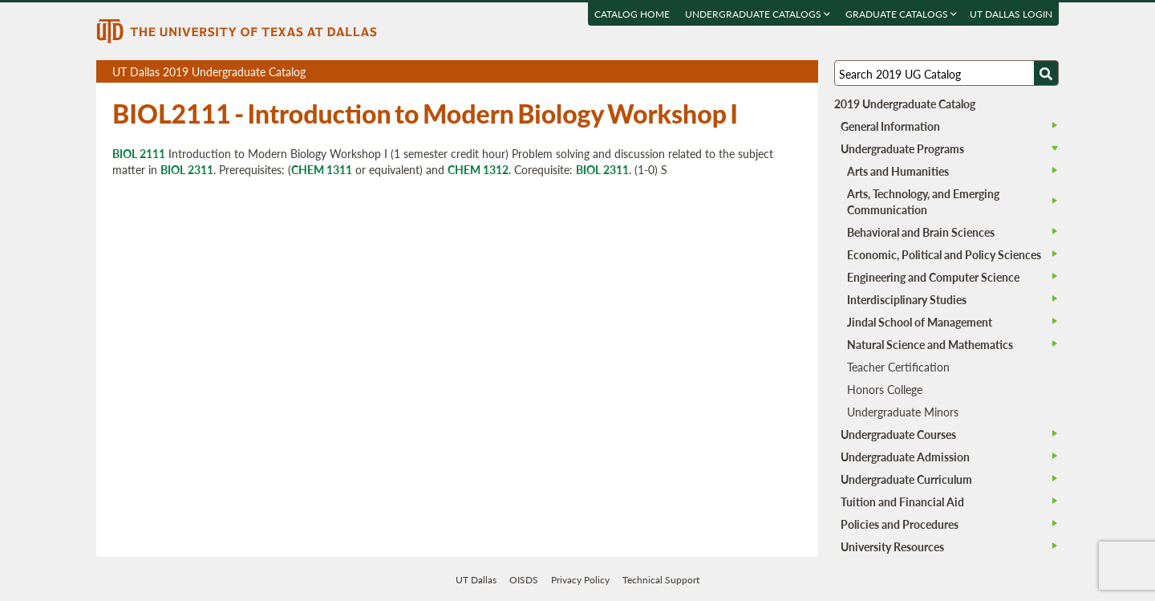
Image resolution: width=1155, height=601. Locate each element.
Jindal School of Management (919, 322)
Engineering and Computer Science (933, 277)
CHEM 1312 (478, 169)
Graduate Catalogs (901, 14)
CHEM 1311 (321, 169)
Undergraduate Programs (902, 148)
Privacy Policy (580, 580)
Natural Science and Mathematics (930, 344)
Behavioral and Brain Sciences (921, 232)
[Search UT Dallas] (946, 73)
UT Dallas (476, 580)
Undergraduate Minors (902, 412)
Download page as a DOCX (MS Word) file (766, 72)
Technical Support (660, 580)
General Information (890, 126)
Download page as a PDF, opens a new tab (748, 72)
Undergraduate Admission (905, 457)
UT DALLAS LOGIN (1011, 14)
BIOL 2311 (186, 169)
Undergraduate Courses (898, 434)
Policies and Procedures (899, 524)
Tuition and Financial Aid (902, 501)
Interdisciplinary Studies (907, 299)
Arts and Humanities (898, 171)
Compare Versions (803, 72)
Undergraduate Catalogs (757, 14)
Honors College (884, 389)
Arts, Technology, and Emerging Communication (923, 201)
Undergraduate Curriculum (906, 479)
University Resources (892, 546)
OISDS (523, 580)
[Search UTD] (1046, 73)
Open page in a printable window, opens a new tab (785, 72)
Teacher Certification (898, 367)
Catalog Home (632, 14)
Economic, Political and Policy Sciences (944, 254)
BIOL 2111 (138, 153)
